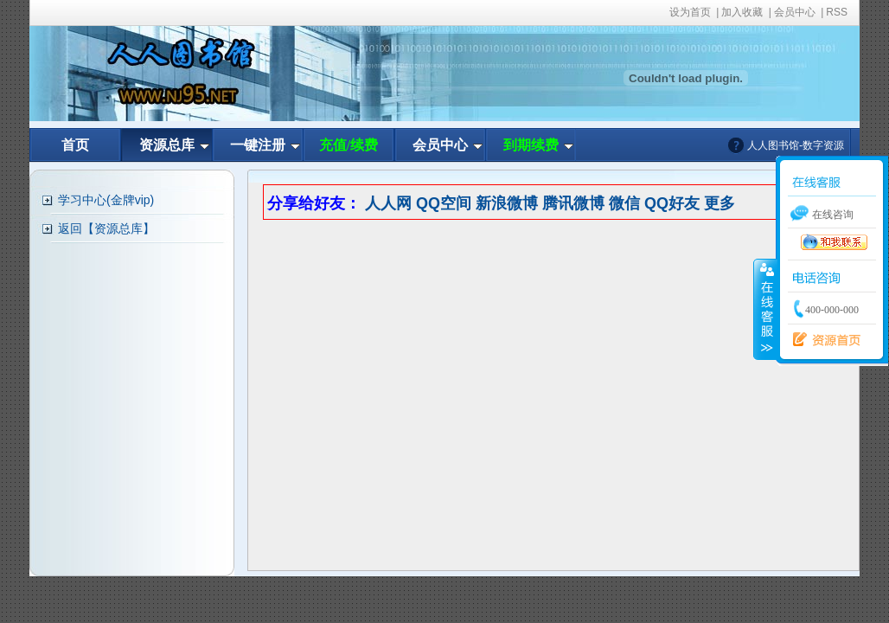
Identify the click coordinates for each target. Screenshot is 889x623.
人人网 (388, 203)
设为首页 (690, 12)
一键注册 (257, 145)
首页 (75, 145)
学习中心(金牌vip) (106, 200)
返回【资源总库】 (106, 228)
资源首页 (822, 340)
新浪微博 (507, 203)
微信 (624, 203)
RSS (836, 12)
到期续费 (531, 145)
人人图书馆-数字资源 (795, 145)
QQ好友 (672, 203)
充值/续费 (348, 145)
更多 (719, 203)
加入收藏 (742, 12)
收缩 (765, 309)
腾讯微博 (573, 203)
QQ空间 (443, 203)
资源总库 (167, 145)
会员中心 (794, 12)
